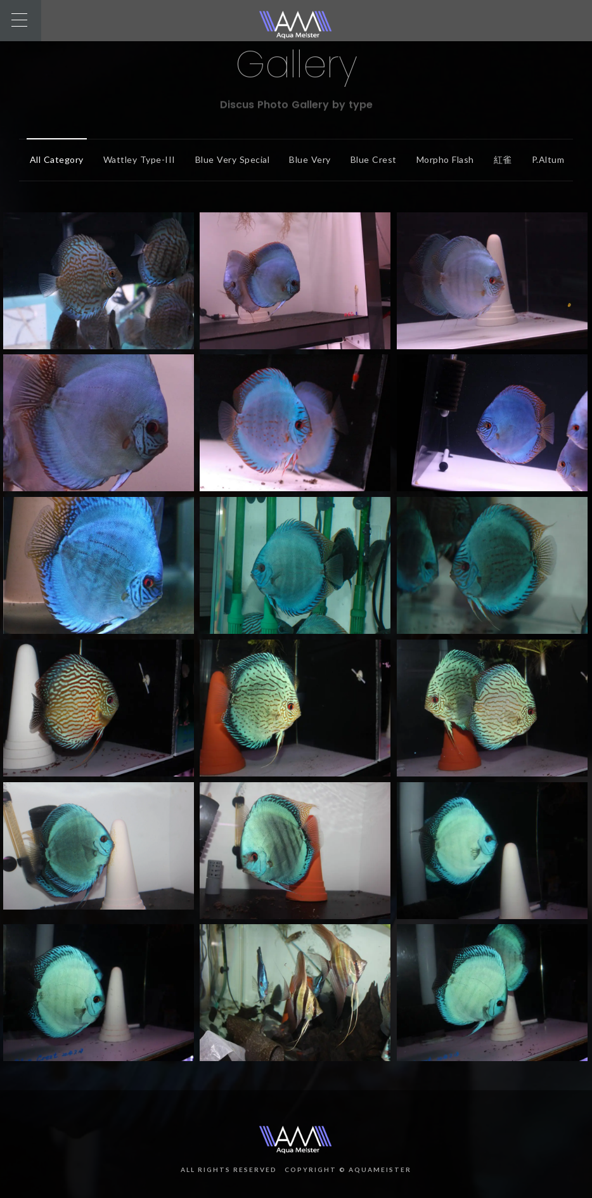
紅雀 (499, 159)
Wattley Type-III (136, 159)
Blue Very (307, 159)
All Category (53, 159)
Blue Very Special (229, 159)
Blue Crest (370, 159)
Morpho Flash (442, 159)
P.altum (545, 159)
